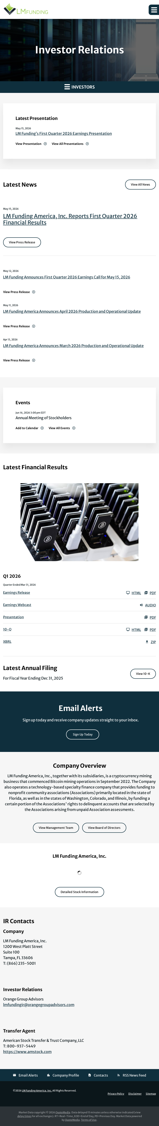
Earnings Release (16, 592)
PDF (150, 593)
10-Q (7, 629)
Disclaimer (135, 1094)
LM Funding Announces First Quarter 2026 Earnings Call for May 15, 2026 (66, 277)
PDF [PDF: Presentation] (150, 617)
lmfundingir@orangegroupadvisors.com (38, 1004)
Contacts (101, 1075)
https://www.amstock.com (27, 1051)
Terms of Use (88, 1119)
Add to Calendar (27, 428)
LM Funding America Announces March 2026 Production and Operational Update (73, 345)
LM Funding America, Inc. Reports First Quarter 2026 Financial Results (70, 219)
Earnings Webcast (17, 605)
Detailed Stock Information (79, 892)
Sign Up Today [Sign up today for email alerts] (83, 734)
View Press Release (22, 242)
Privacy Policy (116, 1094)
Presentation (13, 617)
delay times (24, 1116)
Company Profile (66, 1075)
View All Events (59, 428)
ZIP (150, 642)
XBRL (7, 641)
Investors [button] (79, 87)
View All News (140, 184)
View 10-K (143, 674)
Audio (148, 605)
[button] (154, 10)
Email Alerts (28, 1075)
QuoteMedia (62, 1112)
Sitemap (151, 1094)
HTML (133, 593)
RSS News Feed (134, 1075)
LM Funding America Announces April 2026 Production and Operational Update (72, 311)
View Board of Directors (104, 828)
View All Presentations (67, 144)
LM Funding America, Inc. (37, 1090)
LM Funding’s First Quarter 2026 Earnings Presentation (64, 133)
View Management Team (56, 828)
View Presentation (28, 144)
